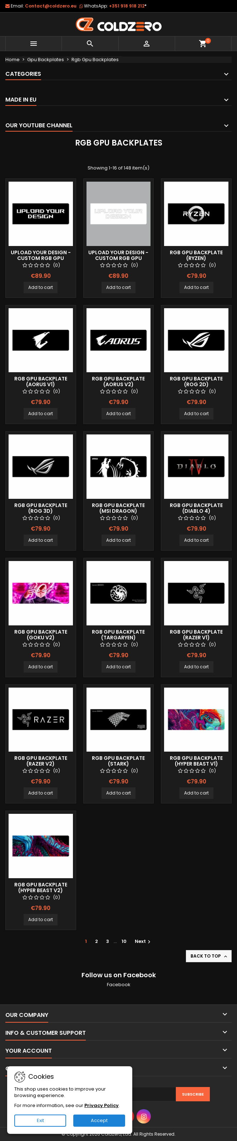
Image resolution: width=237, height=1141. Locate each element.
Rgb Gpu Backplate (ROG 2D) (196, 381)
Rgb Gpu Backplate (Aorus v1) (40, 381)
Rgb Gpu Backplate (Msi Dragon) (118, 508)
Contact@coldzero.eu (50, 6)
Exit (40, 1120)
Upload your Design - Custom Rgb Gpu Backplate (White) (118, 258)
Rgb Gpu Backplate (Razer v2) (40, 760)
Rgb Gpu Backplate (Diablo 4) (196, 508)
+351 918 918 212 (128, 6)
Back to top (209, 956)
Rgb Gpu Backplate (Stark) (118, 760)
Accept (99, 1120)
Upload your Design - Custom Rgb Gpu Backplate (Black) (41, 258)
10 (124, 941)
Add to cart (40, 287)
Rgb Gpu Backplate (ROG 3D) (40, 508)
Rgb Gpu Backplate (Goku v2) (40, 634)
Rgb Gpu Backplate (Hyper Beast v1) (196, 760)
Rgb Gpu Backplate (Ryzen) (196, 255)
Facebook (118, 984)
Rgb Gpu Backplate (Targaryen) (118, 634)
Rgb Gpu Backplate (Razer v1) (196, 634)
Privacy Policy (101, 1105)
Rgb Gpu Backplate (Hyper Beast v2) (40, 887)
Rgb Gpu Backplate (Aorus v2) (118, 381)
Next (143, 941)
